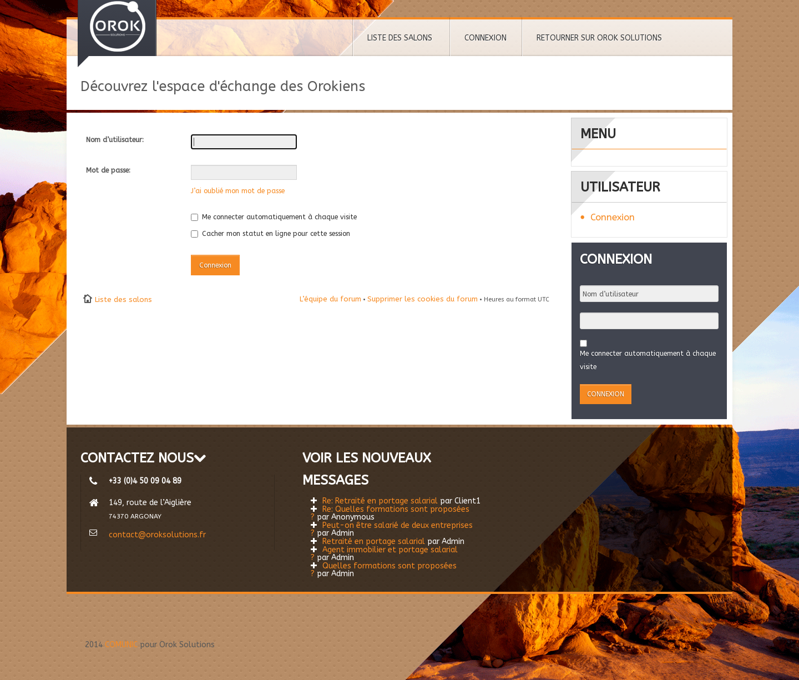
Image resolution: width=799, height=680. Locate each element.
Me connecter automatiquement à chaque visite (274, 217)
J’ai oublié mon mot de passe (238, 191)
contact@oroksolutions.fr (157, 535)
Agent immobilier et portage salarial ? (384, 553)
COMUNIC (121, 644)
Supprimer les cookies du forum (422, 299)
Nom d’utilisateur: (115, 139)
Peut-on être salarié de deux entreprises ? (392, 529)
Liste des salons (123, 299)
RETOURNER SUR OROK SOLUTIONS (599, 38)
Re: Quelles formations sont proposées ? (390, 513)
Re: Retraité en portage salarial (380, 501)
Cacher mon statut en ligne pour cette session (270, 233)
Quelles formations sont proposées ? (384, 569)
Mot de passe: (108, 170)
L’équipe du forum (330, 299)
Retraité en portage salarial (373, 541)
